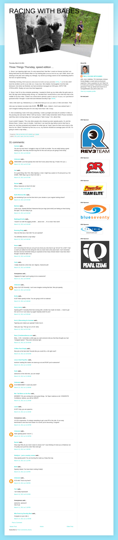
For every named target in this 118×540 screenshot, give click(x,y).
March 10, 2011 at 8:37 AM (22, 164)
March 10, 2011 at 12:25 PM (22, 425)
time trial (26, 136)
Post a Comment (17, 522)
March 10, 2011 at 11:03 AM (22, 365)
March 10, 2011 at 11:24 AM (22, 400)
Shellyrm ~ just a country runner (24, 455)
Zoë (15, 170)
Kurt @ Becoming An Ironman (24, 320)
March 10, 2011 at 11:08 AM (22, 376)
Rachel (16, 183)
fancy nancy (18, 307)
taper (22, 136)
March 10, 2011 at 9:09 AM (22, 267)
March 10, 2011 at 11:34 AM (22, 412)
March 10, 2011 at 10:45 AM (22, 342)
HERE (57, 82)
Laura (16, 406)
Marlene (16, 206)
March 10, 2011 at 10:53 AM (22, 354)
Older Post (70, 526)
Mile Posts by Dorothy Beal (23, 513)
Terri (15, 489)
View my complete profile (88, 91)
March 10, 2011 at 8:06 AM (22, 153)
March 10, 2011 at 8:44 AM (22, 213)
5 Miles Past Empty (20, 348)
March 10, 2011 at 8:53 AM (22, 256)
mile (15, 136)
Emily (16, 296)
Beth (15, 467)
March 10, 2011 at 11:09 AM (22, 387)
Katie (15, 371)
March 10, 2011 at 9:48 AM (22, 301)
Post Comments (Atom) (24, 530)
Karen (16, 245)
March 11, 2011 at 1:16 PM (22, 507)
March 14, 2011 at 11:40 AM (22, 519)
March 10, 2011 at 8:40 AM (22, 188)
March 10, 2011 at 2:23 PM (22, 472)
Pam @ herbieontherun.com (23, 335)
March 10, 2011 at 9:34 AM (22, 290)
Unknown (17, 159)
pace (18, 136)
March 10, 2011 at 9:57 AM (22, 329)
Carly (16, 262)
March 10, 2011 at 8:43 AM (22, 200)
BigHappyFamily (19, 219)
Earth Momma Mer (20, 195)
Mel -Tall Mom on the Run (22, 393)
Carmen (16, 146)
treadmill (31, 136)
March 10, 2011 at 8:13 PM (22, 494)
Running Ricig (18, 230)
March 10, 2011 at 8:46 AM (22, 239)
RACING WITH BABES (44, 11)
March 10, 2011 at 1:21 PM (22, 460)
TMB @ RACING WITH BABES (92, 76)
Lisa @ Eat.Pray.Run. (21, 360)
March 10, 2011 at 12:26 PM (22, 436)
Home (42, 526)
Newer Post (13, 526)
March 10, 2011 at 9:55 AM (22, 314)
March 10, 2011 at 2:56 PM (22, 483)
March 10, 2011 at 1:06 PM (22, 449)
